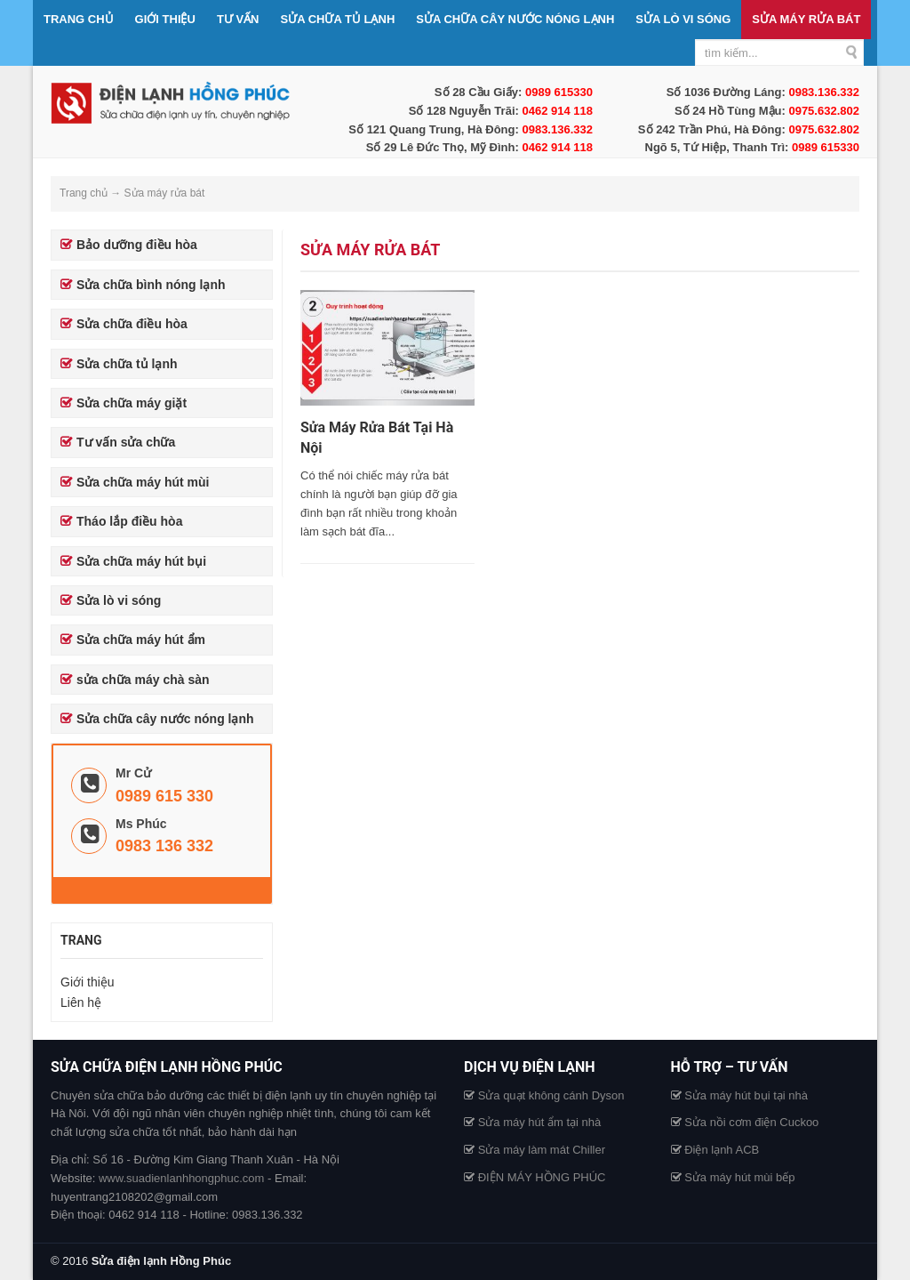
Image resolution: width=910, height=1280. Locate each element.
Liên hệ (80, 1002)
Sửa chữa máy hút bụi (141, 561)
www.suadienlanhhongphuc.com (181, 1178)
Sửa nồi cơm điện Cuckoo (751, 1122)
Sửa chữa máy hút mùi (142, 482)
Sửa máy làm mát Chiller (541, 1149)
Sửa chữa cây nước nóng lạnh (515, 19)
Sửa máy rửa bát (806, 19)
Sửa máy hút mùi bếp (739, 1177)
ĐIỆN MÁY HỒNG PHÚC (542, 1177)
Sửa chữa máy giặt (131, 403)
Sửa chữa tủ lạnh (338, 19)
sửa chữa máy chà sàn (143, 679)
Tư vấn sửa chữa (125, 442)
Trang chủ (79, 19)
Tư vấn (238, 19)
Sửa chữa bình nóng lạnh (151, 285)
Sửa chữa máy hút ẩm (140, 639)
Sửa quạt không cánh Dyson (551, 1095)
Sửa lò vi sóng (682, 19)
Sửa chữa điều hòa (132, 324)
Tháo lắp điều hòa (129, 521)
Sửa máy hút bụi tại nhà (746, 1095)
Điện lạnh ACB (721, 1149)
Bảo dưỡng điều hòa (136, 244)
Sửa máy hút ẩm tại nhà (540, 1122)
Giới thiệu (165, 19)
